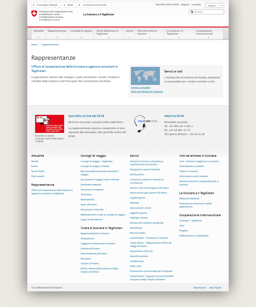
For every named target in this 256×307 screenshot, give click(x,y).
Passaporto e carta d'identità (145, 169)
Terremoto (86, 194)
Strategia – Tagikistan (190, 220)
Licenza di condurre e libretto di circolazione (147, 181)
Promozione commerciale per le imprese (151, 271)
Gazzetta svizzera (139, 256)
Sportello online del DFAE (86, 116)
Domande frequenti (91, 184)
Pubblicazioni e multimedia (193, 235)
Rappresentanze (57, 34)
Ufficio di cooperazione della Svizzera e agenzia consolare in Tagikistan (52, 192)
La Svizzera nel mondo (94, 5)
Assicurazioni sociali (140, 208)
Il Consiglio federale (47, 5)
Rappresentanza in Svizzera (95, 233)
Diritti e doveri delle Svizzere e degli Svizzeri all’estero (99, 270)
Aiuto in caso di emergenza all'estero (149, 188)
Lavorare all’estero (90, 248)
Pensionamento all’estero (94, 253)
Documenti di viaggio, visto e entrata (100, 179)
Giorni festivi (38, 171)
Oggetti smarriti (138, 213)
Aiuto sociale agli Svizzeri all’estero (148, 193)
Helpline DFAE (174, 116)
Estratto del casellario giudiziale (147, 223)
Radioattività (87, 199)
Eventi (34, 166)
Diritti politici (137, 174)
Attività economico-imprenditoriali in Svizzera (199, 183)
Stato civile (135, 266)
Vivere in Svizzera (188, 171)
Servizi (129, 34)
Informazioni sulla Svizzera (193, 176)
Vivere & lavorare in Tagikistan (108, 34)
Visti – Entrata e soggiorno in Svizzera (199, 161)
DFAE (70, 5)
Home (34, 44)
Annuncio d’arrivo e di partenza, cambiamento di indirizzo (147, 163)
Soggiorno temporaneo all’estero (98, 243)
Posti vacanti (37, 176)
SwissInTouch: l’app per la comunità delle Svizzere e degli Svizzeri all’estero (151, 278)
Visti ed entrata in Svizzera (149, 34)
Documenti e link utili (92, 209)
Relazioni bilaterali (189, 198)
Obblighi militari (139, 218)
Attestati (134, 203)
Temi (182, 225)
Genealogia (136, 228)
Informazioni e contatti (191, 166)
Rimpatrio (86, 258)
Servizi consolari (140, 87)
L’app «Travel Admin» (92, 219)
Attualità (39, 34)
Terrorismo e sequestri (92, 189)
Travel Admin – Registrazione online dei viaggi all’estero (151, 245)
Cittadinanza (137, 261)
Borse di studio (137, 233)
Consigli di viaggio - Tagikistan (97, 161)
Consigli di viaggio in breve (95, 166)
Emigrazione (87, 238)
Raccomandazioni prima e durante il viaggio (100, 173)
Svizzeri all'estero (90, 263)
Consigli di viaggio (81, 34)
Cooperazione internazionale (208, 34)
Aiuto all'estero (89, 204)
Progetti (183, 230)
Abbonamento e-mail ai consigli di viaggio (103, 214)
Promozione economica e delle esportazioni (195, 205)
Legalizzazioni (137, 198)
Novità (34, 161)
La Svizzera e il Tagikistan (179, 34)
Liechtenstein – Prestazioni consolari (149, 238)
